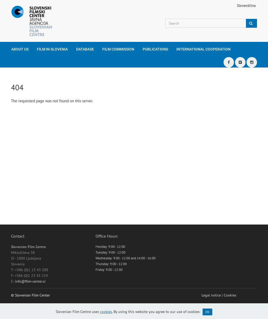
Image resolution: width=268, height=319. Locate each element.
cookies (106, 311)
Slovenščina (246, 5)
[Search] (205, 23)
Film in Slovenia (52, 49)
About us (20, 49)
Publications (155, 49)
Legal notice (211, 295)
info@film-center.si (30, 281)
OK (207, 312)
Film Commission (118, 49)
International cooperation (203, 49)
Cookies (230, 295)
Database (85, 49)
